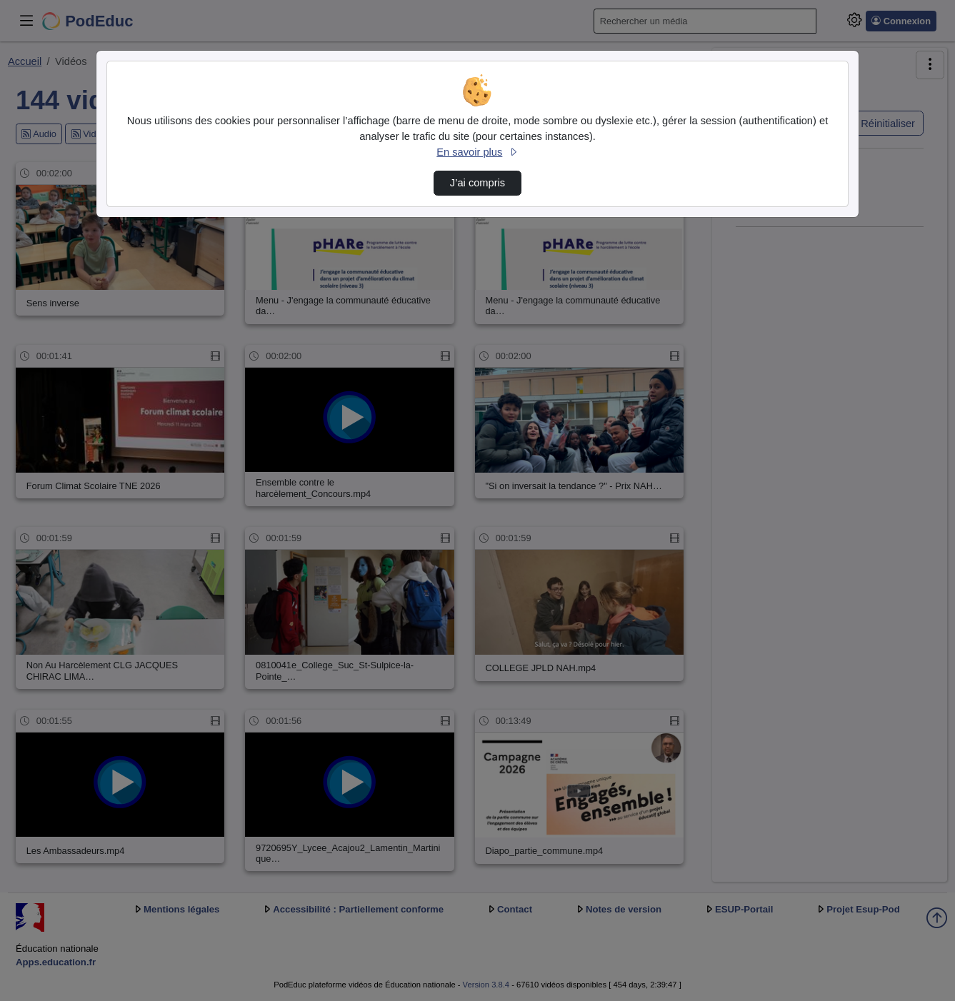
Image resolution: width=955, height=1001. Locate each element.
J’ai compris (477, 182)
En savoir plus (477, 152)
